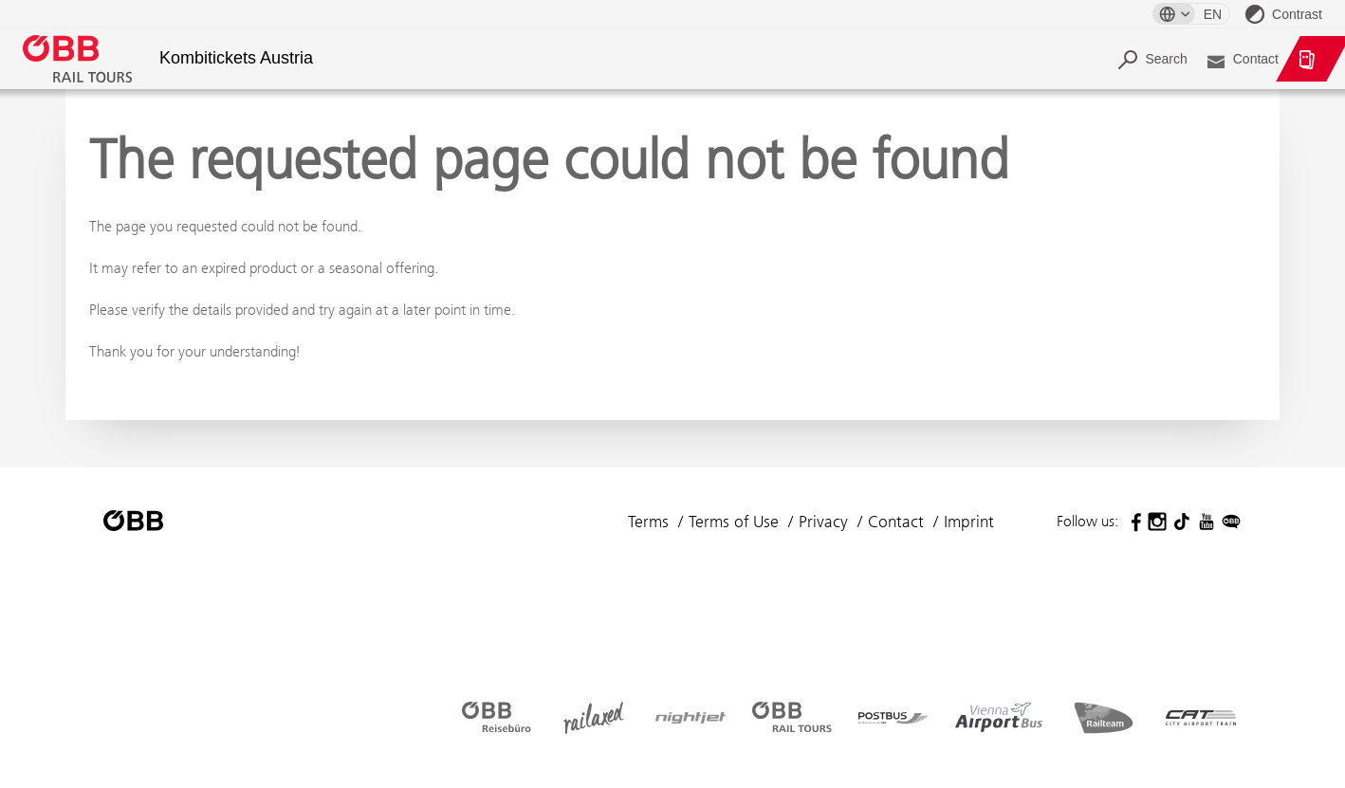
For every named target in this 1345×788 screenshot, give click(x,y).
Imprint (969, 521)
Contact (896, 521)
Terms (648, 521)
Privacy (823, 521)
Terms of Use (734, 521)
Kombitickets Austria (236, 58)
